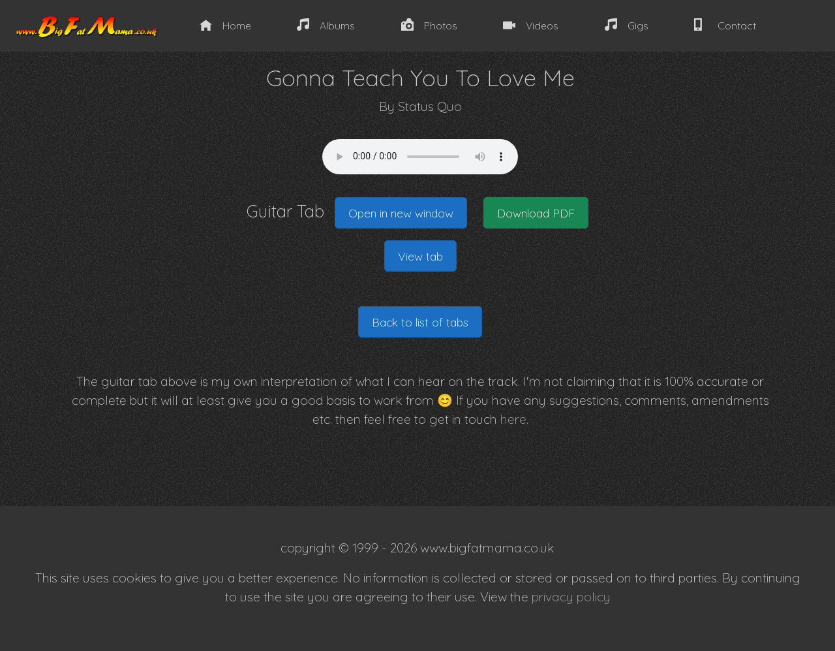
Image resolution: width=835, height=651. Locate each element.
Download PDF (536, 213)
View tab (420, 256)
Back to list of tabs (420, 322)
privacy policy (571, 597)
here (513, 419)
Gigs (626, 25)
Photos (429, 25)
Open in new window (400, 213)
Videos (530, 25)
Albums (326, 25)
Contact (724, 25)
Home (225, 25)
